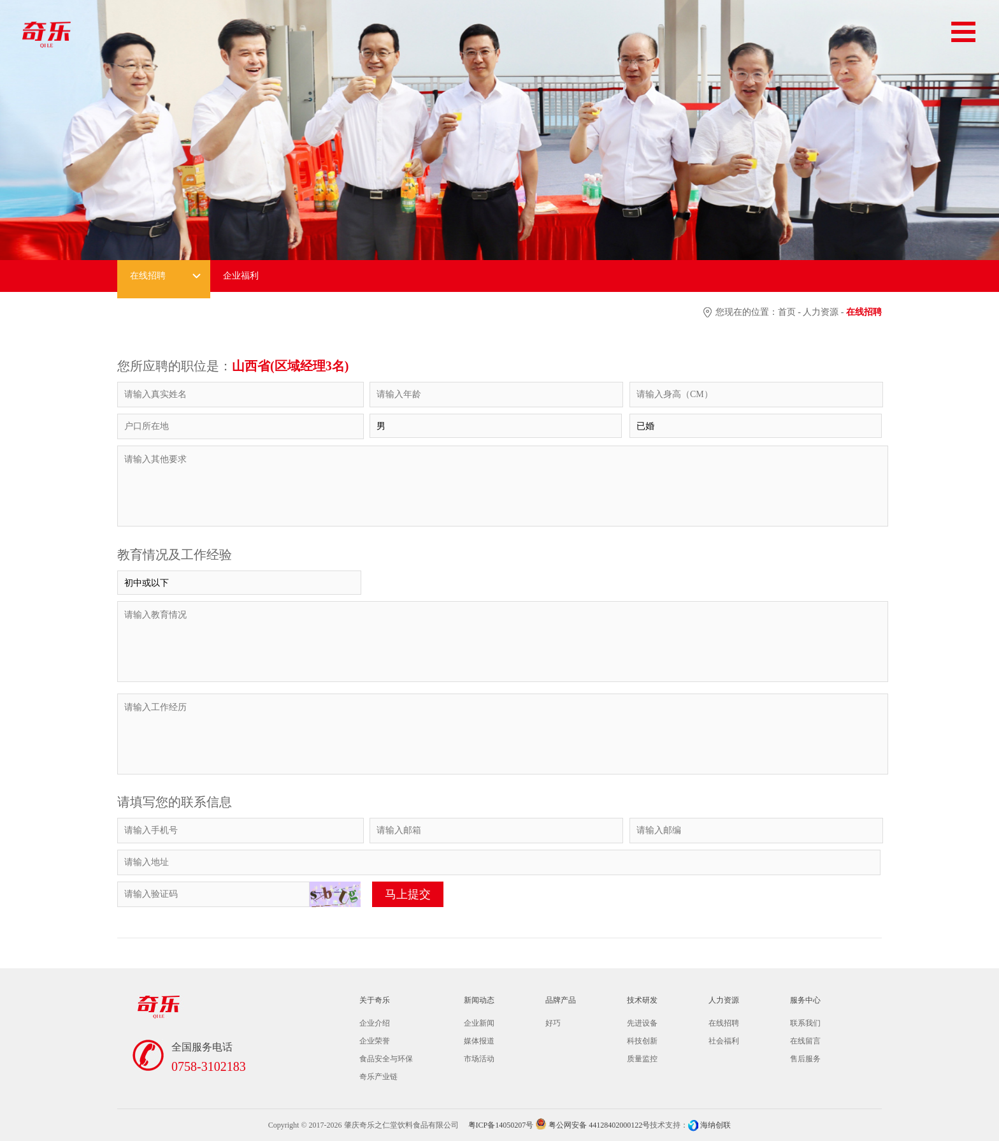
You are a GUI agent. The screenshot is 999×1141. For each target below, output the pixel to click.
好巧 (553, 1023)
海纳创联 (715, 1125)
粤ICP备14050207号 (501, 1125)
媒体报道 (479, 1040)
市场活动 (479, 1058)
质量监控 (642, 1058)
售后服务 (805, 1058)
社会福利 (723, 1040)
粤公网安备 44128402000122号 (592, 1125)
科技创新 (642, 1040)
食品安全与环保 (386, 1058)
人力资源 (820, 312)
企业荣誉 (374, 1040)
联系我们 (805, 1023)
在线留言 (805, 1040)
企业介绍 (374, 1023)
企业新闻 (479, 1023)
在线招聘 (723, 1023)
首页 (787, 312)
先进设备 (642, 1023)
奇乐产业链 (378, 1076)
